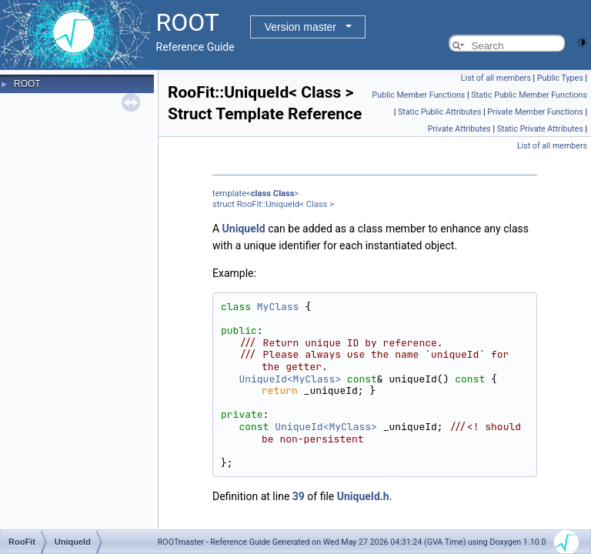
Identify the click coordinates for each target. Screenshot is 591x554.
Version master (300, 27)
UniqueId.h (363, 496)
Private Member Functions (535, 112)
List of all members (496, 78)
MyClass (278, 306)
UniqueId (243, 228)
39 (298, 496)
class (261, 194)
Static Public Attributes (439, 112)
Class (284, 194)
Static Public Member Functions (529, 95)
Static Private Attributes (540, 129)
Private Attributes (459, 129)
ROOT (27, 83)
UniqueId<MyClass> (290, 378)
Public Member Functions (419, 95)
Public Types (560, 78)
